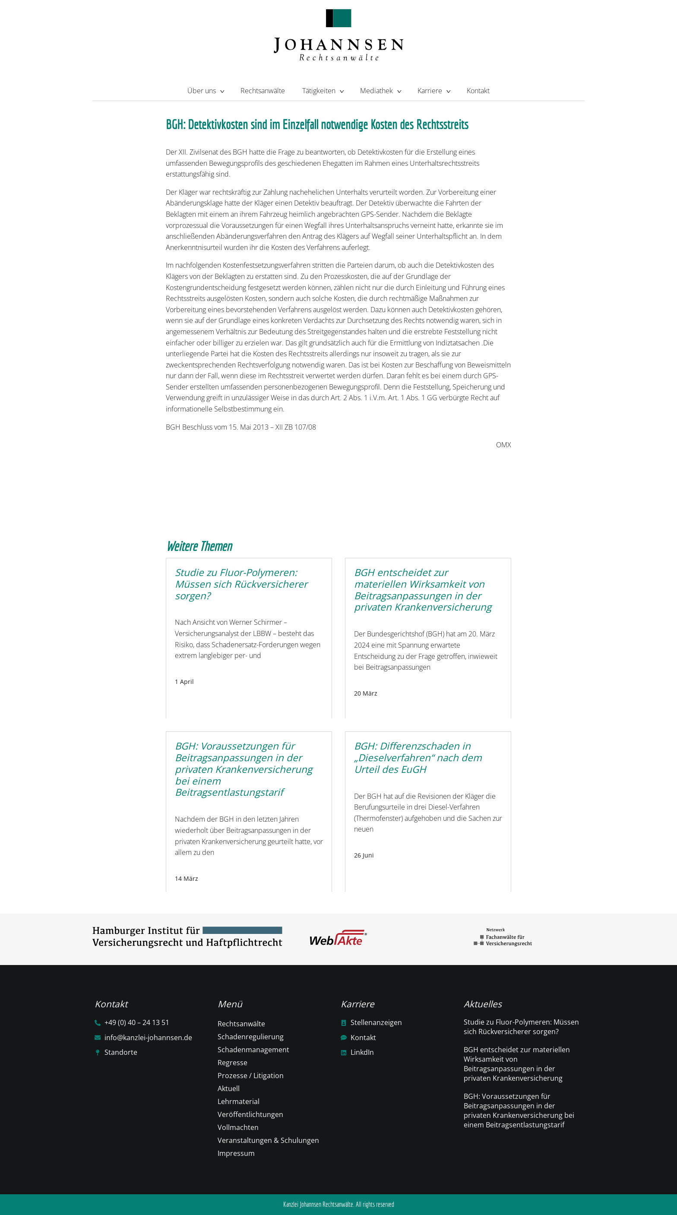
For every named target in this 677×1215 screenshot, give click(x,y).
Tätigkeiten (322, 90)
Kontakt (478, 90)
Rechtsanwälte (262, 90)
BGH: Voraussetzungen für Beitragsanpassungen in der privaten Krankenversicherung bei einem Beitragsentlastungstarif (519, 1111)
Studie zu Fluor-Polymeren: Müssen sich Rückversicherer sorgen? (521, 1026)
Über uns (205, 90)
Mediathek (380, 90)
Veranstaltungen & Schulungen (268, 1140)
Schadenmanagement (253, 1049)
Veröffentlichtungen (250, 1114)
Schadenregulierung (251, 1036)
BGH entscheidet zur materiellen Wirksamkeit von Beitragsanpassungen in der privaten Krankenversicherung (517, 1064)
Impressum (236, 1153)
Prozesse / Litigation (251, 1075)
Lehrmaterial (238, 1101)
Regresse (232, 1062)
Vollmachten (238, 1127)
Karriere (433, 90)
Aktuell (229, 1088)
